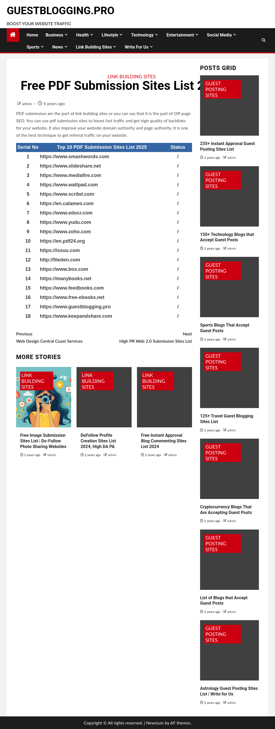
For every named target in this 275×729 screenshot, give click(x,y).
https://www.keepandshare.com (76, 316)
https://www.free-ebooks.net (72, 297)
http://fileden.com (60, 259)
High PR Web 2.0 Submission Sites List (148, 336)
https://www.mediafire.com (70, 175)
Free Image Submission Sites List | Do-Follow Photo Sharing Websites (43, 441)
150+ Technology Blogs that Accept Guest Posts (227, 237)
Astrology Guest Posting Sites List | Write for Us (229, 691)
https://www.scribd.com (67, 194)
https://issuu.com (60, 250)
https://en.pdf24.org (62, 241)
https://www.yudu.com (65, 222)
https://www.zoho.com (65, 231)
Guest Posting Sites (215, 89)
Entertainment (180, 35)
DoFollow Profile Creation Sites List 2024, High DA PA (98, 441)
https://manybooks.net (65, 278)
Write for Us (136, 47)
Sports (33, 47)
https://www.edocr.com (66, 213)
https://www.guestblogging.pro (75, 306)
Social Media (219, 35)
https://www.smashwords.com (74, 156)
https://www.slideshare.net (70, 166)
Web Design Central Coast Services (60, 336)
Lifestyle (110, 35)
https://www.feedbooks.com (72, 288)
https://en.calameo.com (66, 203)
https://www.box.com (64, 269)
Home (32, 35)
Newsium (155, 722)
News (57, 47)
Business (54, 35)
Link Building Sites (94, 47)
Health (82, 35)
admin (27, 103)
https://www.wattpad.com (69, 184)
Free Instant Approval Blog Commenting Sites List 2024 (164, 441)
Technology (142, 35)
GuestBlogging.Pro (60, 11)
